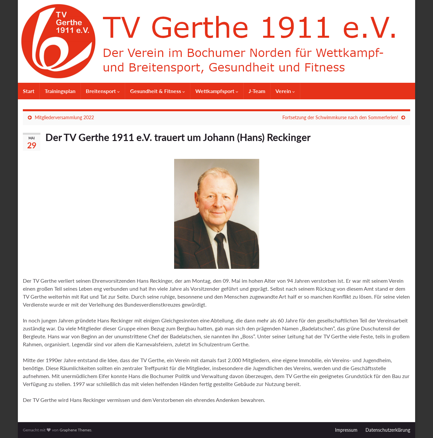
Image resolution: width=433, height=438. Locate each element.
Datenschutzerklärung (387, 430)
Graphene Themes (75, 429)
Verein (285, 91)
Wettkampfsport (216, 91)
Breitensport (103, 91)
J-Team (257, 91)
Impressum (346, 430)
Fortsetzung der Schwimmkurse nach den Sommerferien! (340, 117)
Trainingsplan (60, 91)
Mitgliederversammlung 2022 (64, 117)
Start (28, 91)
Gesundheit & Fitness (157, 91)
